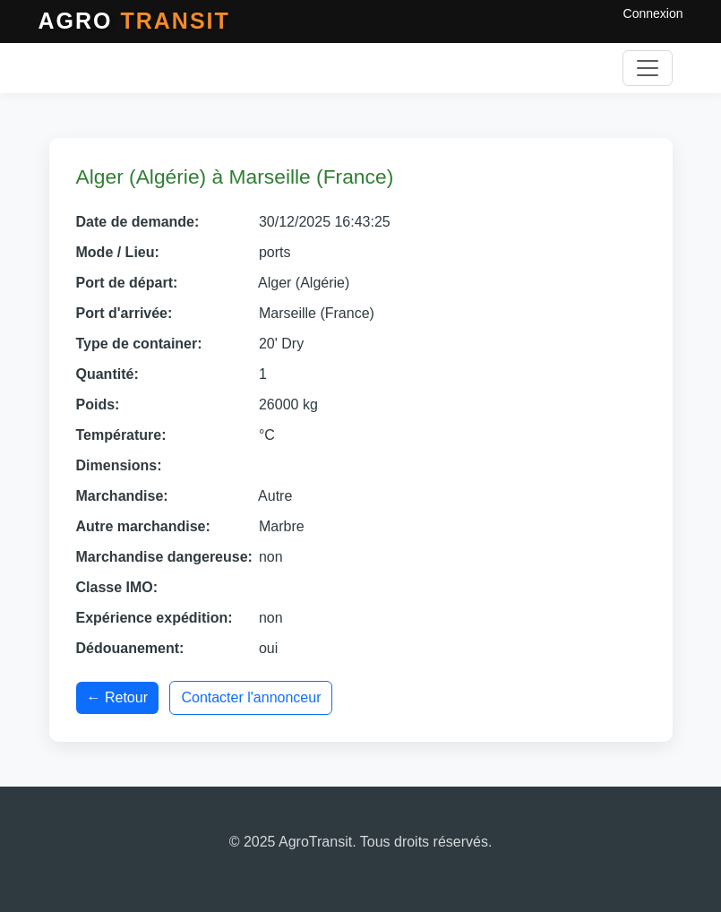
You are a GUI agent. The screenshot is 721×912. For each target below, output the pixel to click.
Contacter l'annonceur (251, 697)
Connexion (653, 13)
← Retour (117, 697)
